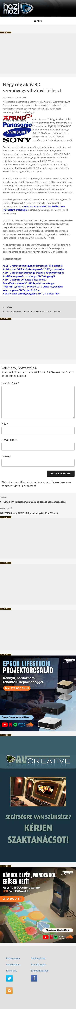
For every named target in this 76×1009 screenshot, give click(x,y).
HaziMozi (9, 2)
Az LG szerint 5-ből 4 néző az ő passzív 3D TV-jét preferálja (33, 269)
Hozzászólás (10, 383)
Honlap (6, 456)
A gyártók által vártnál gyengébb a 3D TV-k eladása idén (31, 293)
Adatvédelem (13, 964)
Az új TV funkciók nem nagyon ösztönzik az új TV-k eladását (32, 265)
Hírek (10, 307)
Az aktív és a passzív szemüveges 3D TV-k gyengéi (29, 276)
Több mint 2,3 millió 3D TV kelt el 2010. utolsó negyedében (33, 286)
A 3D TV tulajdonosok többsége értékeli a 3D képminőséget (33, 272)
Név (4, 423)
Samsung (41, 311)
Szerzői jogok (38, 964)
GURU (24, 97)
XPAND (57, 311)
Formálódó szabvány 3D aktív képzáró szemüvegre (29, 283)
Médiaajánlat (38, 958)
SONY (50, 311)
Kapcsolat (11, 970)
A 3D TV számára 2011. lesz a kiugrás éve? (24, 279)
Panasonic (28, 311)
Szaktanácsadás (39, 970)
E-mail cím (9, 440)
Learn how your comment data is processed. (36, 484)
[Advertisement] (38, 53)
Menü (38, 21)
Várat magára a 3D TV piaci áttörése (21, 290)
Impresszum (13, 958)
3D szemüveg (14, 311)
